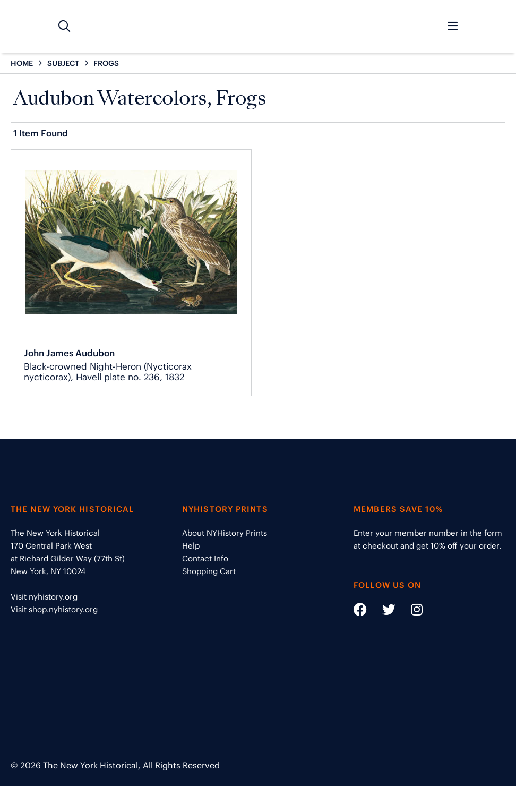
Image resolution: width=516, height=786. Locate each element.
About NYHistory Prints (224, 533)
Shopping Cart (209, 571)
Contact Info (205, 558)
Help (191, 546)
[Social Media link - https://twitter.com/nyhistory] (382, 611)
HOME (22, 63)
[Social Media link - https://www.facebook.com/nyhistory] (360, 611)
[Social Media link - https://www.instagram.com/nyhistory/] (410, 611)
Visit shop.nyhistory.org (54, 609)
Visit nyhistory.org (44, 597)
